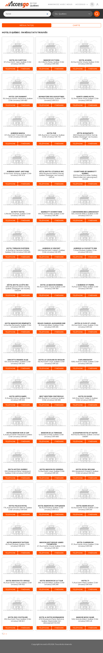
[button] (72, 14)
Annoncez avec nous (60, 4)
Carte (76, 25)
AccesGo (82, 4)
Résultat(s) (27, 25)
